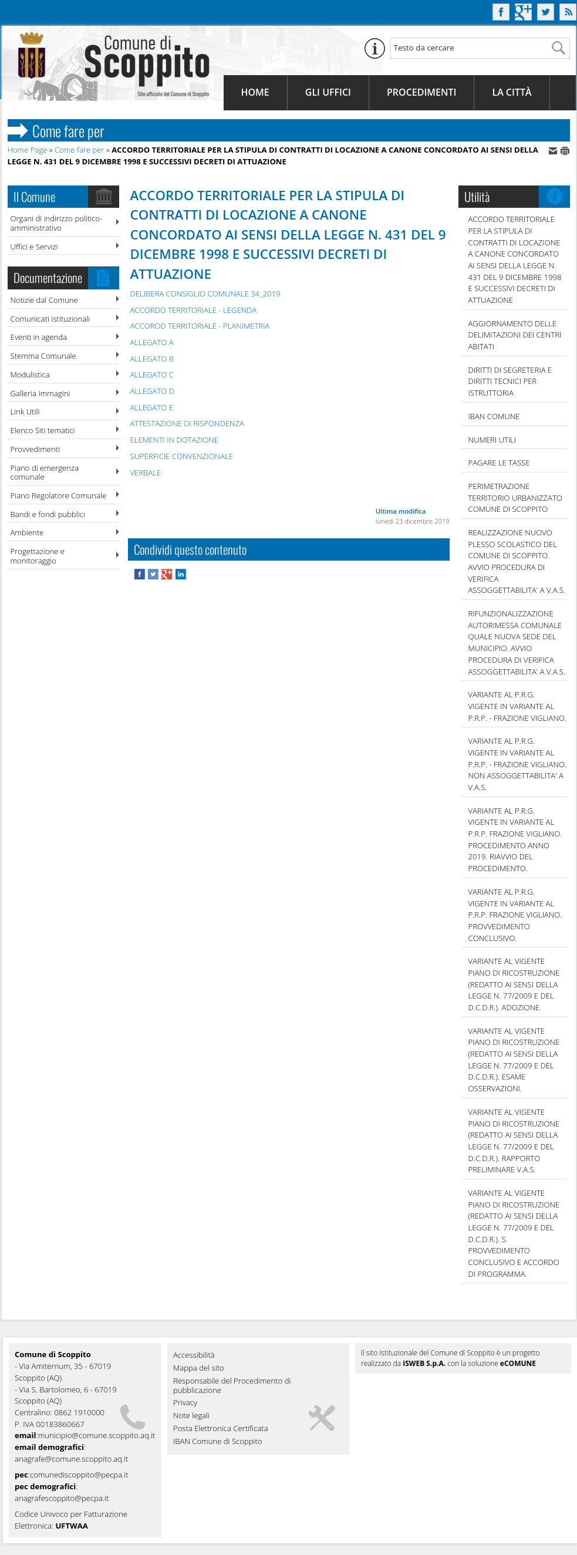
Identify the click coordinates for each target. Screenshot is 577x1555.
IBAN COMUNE (494, 416)
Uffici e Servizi (34, 246)
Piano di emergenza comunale (45, 473)
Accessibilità (194, 1355)
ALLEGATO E (151, 407)
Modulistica (30, 374)
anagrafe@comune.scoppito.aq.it (72, 1458)
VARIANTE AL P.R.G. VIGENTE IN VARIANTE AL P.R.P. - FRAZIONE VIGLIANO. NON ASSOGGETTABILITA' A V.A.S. (517, 764)
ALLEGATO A (152, 342)
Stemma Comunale (43, 355)
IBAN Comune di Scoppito (217, 1441)
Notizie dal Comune (44, 300)
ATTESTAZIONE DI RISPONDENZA (187, 423)
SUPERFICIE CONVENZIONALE (181, 456)
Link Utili (25, 411)
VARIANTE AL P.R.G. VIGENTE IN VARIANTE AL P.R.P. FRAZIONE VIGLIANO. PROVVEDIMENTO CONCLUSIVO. (515, 914)
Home (255, 92)
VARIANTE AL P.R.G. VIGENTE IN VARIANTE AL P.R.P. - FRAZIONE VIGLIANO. (517, 706)
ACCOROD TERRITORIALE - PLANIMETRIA (200, 326)
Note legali (191, 1416)
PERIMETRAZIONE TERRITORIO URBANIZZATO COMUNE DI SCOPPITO (515, 497)
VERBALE (145, 472)
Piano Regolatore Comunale (59, 495)
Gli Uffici (328, 92)
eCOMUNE (518, 1363)
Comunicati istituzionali (50, 318)
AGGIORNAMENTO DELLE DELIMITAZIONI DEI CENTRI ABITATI (515, 335)
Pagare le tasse (499, 462)
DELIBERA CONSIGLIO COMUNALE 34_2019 (205, 293)
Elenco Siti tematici (43, 430)
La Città (511, 92)
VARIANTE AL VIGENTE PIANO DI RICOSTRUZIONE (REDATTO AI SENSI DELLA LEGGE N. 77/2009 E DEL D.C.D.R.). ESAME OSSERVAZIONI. (514, 1060)
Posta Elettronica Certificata (220, 1428)
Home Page (28, 149)
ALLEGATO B (152, 358)
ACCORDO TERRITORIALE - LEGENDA (193, 310)
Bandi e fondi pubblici (48, 514)
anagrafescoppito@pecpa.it (62, 1498)
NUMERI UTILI (492, 439)
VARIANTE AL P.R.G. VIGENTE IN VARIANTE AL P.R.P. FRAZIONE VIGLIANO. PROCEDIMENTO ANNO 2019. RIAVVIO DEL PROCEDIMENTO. (515, 839)
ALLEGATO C (152, 374)
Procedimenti (421, 92)
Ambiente (27, 532)
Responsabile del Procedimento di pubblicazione (232, 1386)
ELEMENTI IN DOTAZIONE (174, 439)
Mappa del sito (198, 1368)
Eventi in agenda (39, 337)
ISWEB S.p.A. (424, 1363)
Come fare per (79, 149)
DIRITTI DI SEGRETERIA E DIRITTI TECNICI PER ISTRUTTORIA (510, 381)
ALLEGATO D (152, 391)
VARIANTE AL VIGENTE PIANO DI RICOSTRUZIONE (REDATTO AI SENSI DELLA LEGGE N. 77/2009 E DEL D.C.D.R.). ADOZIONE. (514, 984)
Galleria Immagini (40, 393)
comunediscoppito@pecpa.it (79, 1474)
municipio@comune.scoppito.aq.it (97, 1435)
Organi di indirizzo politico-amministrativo (57, 223)
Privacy (185, 1403)
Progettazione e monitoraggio (38, 556)
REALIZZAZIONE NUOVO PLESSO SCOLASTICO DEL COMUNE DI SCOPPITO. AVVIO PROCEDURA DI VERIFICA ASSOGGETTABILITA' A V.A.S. (516, 561)
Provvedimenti (35, 449)
